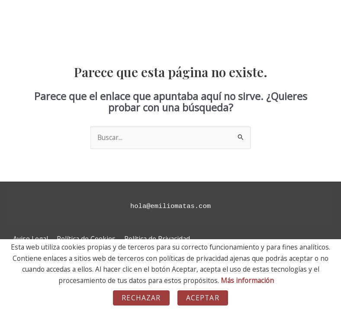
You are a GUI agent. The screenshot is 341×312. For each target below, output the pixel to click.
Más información (247, 280)
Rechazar (141, 297)
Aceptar (202, 297)
